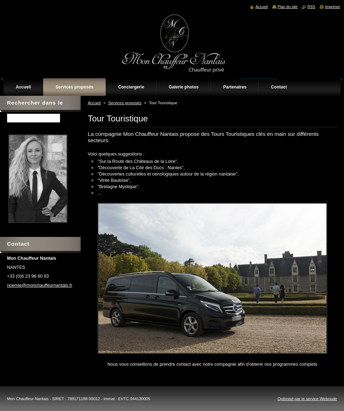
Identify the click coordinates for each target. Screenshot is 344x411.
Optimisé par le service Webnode (307, 399)
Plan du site (288, 7)
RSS (311, 7)
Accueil (94, 103)
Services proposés (124, 103)
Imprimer (332, 7)
